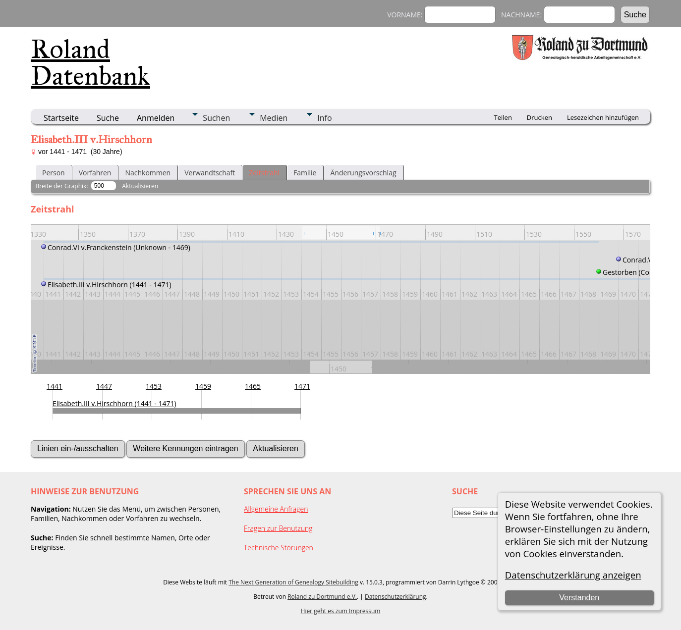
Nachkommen (147, 172)
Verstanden (579, 597)
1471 (302, 386)
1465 (253, 386)
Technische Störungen (278, 547)
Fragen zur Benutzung (278, 528)
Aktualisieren (140, 186)
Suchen (216, 117)
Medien (273, 117)
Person (53, 172)
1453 (154, 386)
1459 (203, 386)
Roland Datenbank (90, 62)
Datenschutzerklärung (395, 596)
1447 (104, 386)
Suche (108, 117)
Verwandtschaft (209, 172)
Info (324, 117)
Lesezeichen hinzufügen (603, 117)
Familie (304, 172)
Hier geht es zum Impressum (341, 611)
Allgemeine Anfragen (276, 509)
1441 (54, 386)
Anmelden (155, 117)
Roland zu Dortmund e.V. (322, 596)
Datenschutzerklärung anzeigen (573, 575)
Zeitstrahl (264, 172)
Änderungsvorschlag (363, 172)
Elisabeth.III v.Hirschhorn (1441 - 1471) (114, 403)
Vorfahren (95, 172)
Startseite (61, 117)
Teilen (503, 117)
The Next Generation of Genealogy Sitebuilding (293, 582)
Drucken (539, 117)
